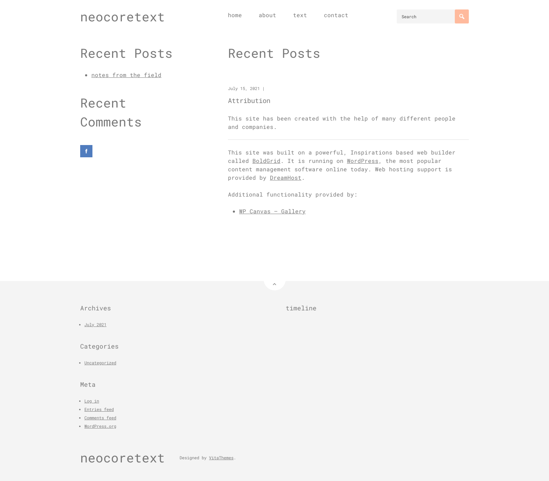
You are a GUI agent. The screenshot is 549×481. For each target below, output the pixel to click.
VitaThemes (221, 457)
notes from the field (126, 74)
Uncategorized (100, 362)
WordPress (362, 160)
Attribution (249, 100)
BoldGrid (266, 160)
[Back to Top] (275, 279)
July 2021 (95, 324)
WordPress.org (100, 426)
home (235, 15)
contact (336, 15)
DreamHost (285, 177)
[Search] (462, 16)
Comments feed (100, 417)
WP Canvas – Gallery (272, 211)
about (267, 15)
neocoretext (122, 16)
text (300, 15)
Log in (91, 401)
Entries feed (99, 409)
